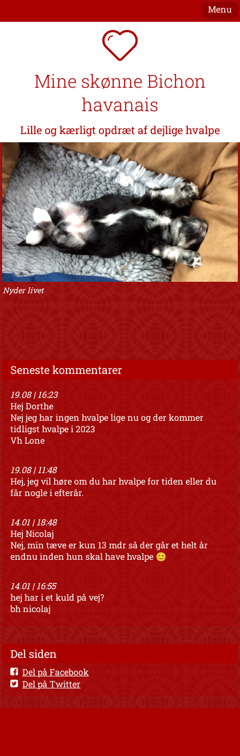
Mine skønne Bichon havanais (120, 92)
